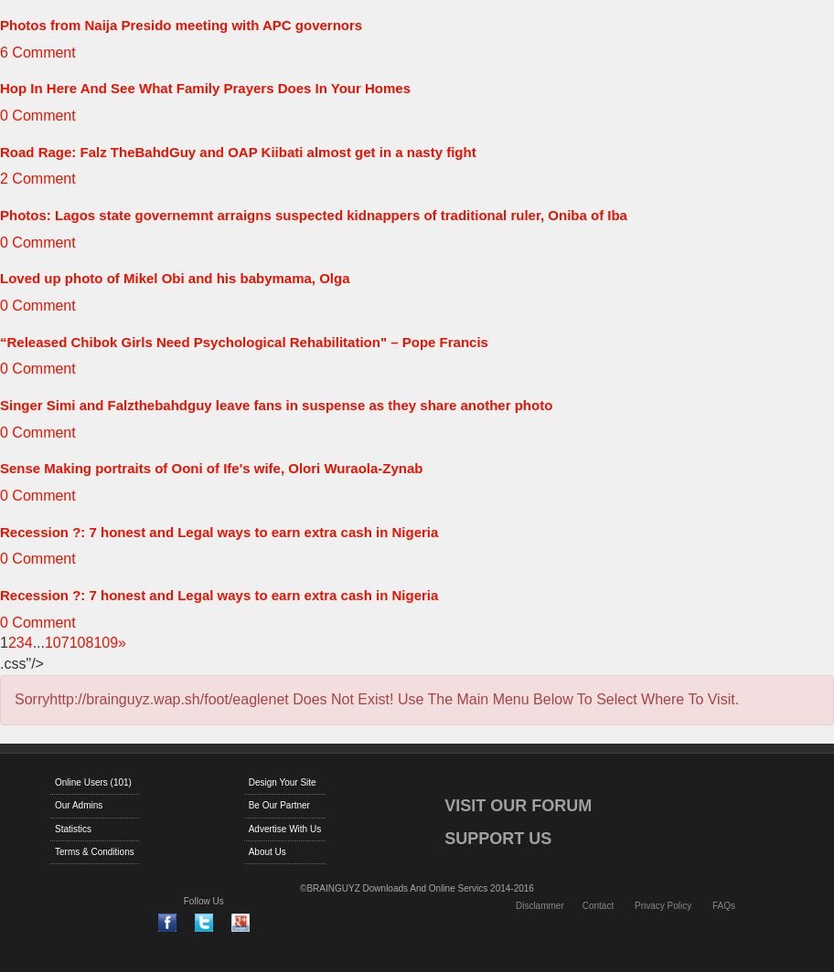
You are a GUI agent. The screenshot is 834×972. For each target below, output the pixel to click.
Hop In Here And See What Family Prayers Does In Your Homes (205, 88)
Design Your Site (282, 782)
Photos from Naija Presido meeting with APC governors (181, 25)
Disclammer (540, 906)
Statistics (73, 829)
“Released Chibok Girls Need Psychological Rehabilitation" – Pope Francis (244, 342)
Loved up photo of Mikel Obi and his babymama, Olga (175, 278)
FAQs (723, 906)
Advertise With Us (285, 829)
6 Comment (38, 52)
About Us (267, 852)
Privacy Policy (663, 906)
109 (105, 642)
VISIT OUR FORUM (518, 806)
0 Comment (38, 115)
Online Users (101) (93, 782)
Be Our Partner (279, 805)
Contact (598, 906)
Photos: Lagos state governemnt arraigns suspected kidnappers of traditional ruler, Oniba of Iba (313, 215)
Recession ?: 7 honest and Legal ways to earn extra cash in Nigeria (219, 532)
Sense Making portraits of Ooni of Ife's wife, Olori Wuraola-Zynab (211, 468)
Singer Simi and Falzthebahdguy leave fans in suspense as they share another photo (276, 405)
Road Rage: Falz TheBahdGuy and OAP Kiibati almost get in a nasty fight (238, 152)
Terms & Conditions (94, 852)
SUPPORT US (497, 838)
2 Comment (38, 178)
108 (82, 642)
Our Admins (78, 805)
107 (57, 642)
